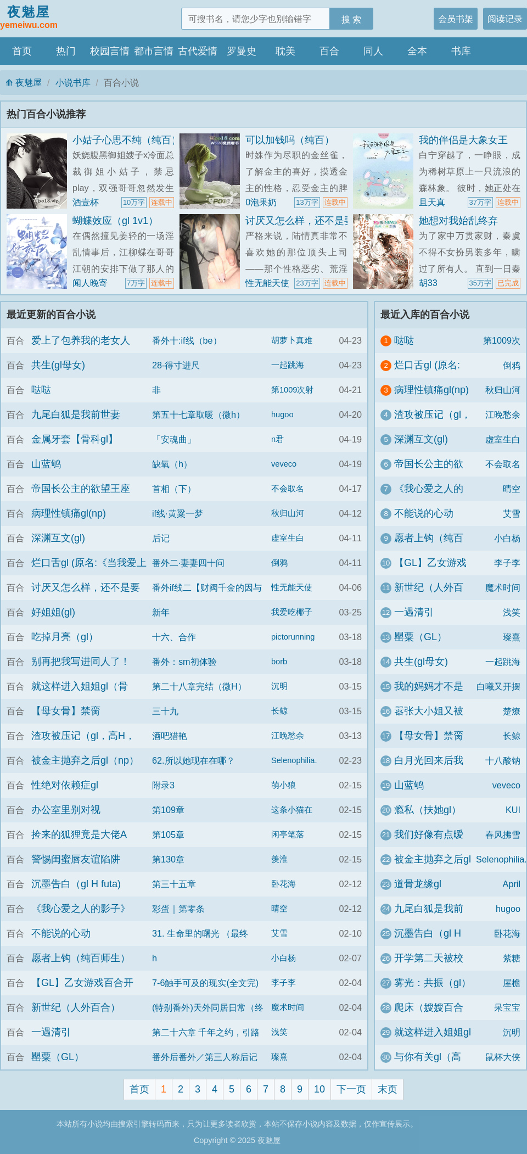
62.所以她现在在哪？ (193, 760)
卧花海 (283, 883)
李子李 (283, 982)
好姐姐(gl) (53, 612)
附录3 (163, 785)
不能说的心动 (61, 933)
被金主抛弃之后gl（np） (85, 760)
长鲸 (279, 711)
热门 (66, 51)
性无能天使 (267, 283)
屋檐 (511, 983)
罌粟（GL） (57, 1056)
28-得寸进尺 (176, 365)
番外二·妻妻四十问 (188, 563)
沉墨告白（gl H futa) (76, 883)
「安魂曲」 (174, 439)
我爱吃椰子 (291, 612)
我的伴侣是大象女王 (463, 140)
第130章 (168, 859)
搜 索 (351, 19)
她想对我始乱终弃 (458, 220)
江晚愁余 (287, 735)
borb (279, 661)
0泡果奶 (261, 202)
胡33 (428, 283)
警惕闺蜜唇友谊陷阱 (75, 859)
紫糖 (511, 958)
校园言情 (110, 51)
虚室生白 (287, 538)
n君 (277, 439)
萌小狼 (283, 785)
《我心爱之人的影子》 (80, 908)
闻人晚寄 (90, 283)
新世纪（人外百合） (75, 1007)
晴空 (279, 908)
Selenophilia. (294, 760)
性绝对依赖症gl (64, 785)
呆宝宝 (507, 1007)
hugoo (282, 414)
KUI (513, 810)
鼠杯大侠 (502, 1057)
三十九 (165, 711)
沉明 (279, 686)
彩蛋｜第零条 (178, 909)
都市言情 (153, 51)
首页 (22, 51)
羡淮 (279, 859)
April (511, 884)
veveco (283, 464)
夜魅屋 (29, 18)
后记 (161, 538)
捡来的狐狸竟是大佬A (79, 834)
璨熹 (279, 1056)
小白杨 (283, 958)
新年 (161, 612)
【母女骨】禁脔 (65, 710)
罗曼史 (241, 51)
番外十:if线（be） (187, 340)
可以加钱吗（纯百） (289, 140)
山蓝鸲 (46, 463)
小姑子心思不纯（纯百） (126, 140)
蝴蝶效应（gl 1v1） (115, 220)
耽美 (285, 51)
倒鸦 (279, 562)
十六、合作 (174, 637)
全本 (417, 51)
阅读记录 (505, 19)
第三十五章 (174, 884)
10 (319, 1089)
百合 (329, 51)
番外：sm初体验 (184, 661)
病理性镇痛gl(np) (68, 513)
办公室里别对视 (65, 809)
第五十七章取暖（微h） (198, 414)
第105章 (168, 834)
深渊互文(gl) (58, 538)
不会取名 (287, 488)
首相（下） (174, 489)
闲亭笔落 (287, 834)
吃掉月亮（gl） (64, 636)
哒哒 (41, 389)
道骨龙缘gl (417, 883)
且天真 (432, 202)
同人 (373, 51)
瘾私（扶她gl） (427, 809)
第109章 (168, 810)
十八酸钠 (502, 760)
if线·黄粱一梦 (177, 513)
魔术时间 (287, 1007)
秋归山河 (287, 513)
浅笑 (279, 1032)
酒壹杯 (85, 202)
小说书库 (73, 82)
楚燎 (511, 711)
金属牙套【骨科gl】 (74, 439)
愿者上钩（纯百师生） (80, 958)
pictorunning (293, 636)
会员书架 (455, 19)
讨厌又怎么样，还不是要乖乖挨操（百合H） (342, 220)
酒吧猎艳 (169, 736)
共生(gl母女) (58, 365)
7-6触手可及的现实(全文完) (205, 983)
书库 (461, 51)
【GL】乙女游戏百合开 (82, 982)
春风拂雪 (502, 834)
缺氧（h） (172, 464)
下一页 (351, 1089)
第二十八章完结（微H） (199, 686)
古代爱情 (197, 51)
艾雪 (279, 933)
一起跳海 (287, 365)
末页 (387, 1089)
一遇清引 (51, 1032)
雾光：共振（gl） (432, 982)
